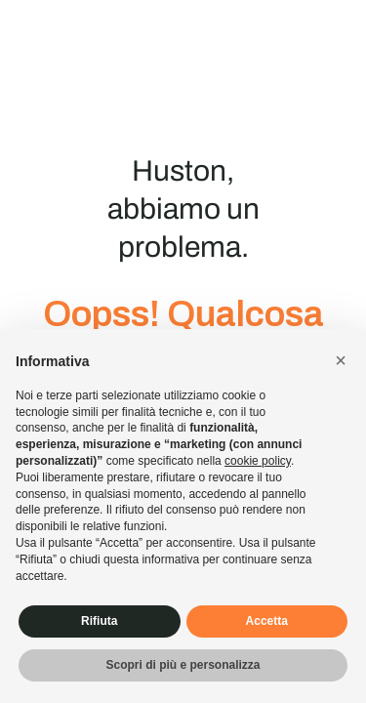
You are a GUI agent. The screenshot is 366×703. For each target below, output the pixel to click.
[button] (340, 360)
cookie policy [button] (257, 461)
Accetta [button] (267, 621)
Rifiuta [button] (99, 621)
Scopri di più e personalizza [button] (182, 665)
